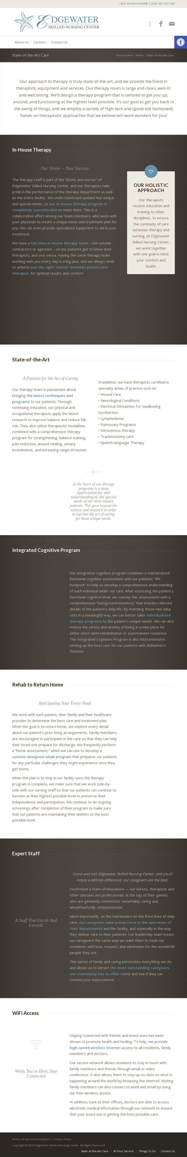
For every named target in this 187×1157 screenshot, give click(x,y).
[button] (180, 42)
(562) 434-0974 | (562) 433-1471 (147, 3)
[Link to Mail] (171, 23)
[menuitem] (146, 3)
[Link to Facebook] (160, 23)
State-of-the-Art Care (30, 55)
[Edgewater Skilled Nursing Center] (57, 22)
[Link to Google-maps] (149, 23)
